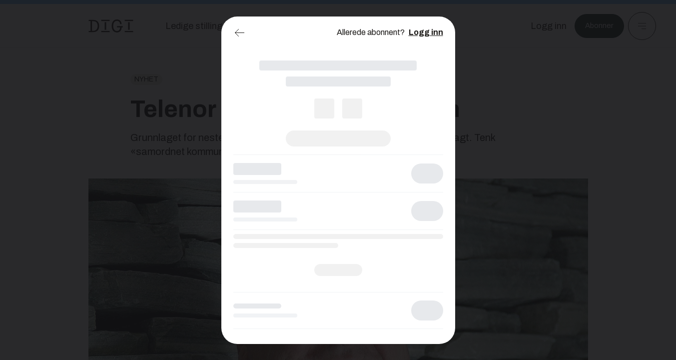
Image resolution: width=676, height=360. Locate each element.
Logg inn (426, 32)
